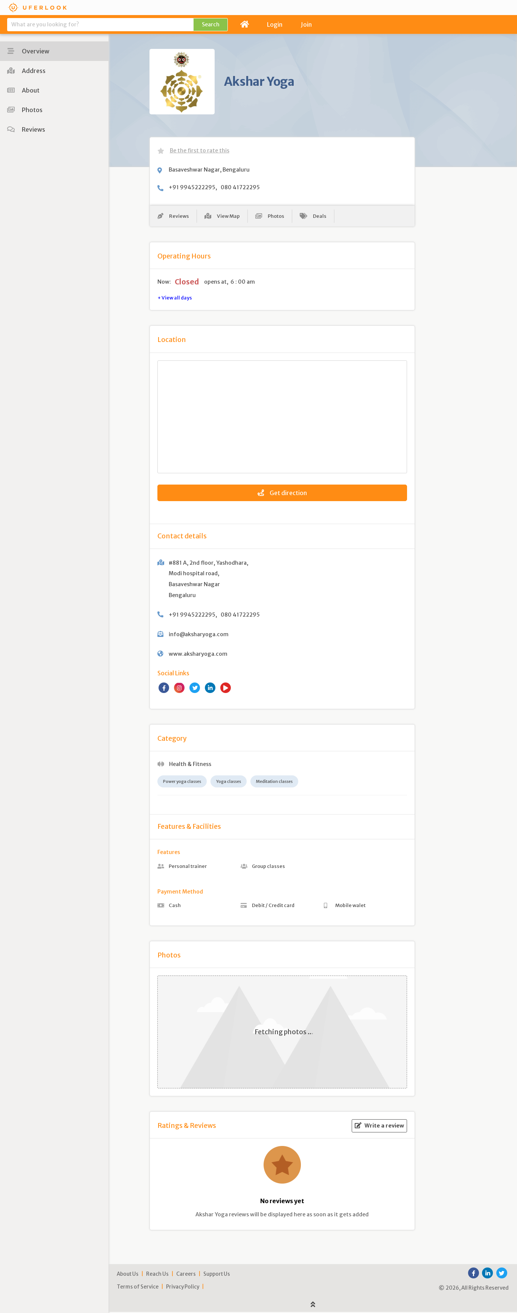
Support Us (216, 1275)
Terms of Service (138, 1288)
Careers (186, 1275)
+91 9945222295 (192, 187)
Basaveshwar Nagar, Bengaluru (209, 169)
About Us (128, 1275)
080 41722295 (240, 187)
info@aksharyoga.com (199, 635)
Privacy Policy (182, 1288)
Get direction (282, 494)
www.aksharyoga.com (198, 655)
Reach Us (157, 1275)
